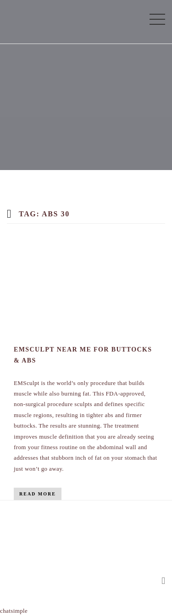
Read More (37, 493)
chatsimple (14, 610)
